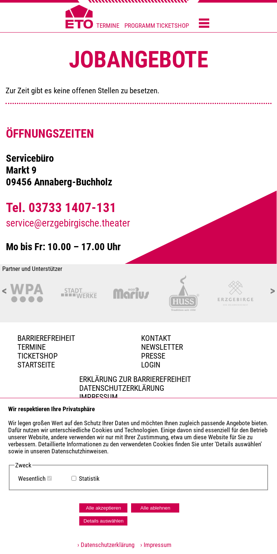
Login (150, 364)
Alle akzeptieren (103, 508)
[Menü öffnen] (204, 23)
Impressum (98, 397)
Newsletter (162, 347)
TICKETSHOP (172, 25)
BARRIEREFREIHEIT (46, 338)
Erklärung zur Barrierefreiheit (135, 379)
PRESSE (153, 356)
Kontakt (156, 338)
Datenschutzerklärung (121, 388)
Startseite (36, 364)
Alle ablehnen (155, 508)
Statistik (89, 478)
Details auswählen (103, 521)
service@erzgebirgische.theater (68, 223)
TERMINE (107, 25)
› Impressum (153, 544)
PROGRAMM (139, 25)
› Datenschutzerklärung (105, 544)
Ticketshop (37, 356)
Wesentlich (32, 478)
